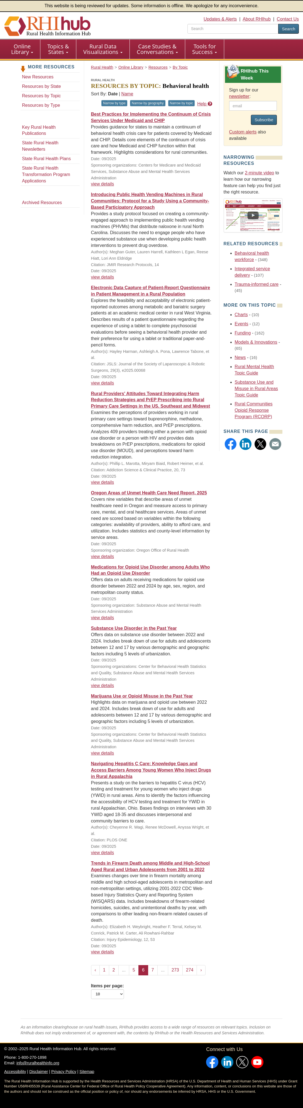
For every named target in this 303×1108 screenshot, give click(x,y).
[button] (231, 444)
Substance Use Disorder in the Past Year (134, 628)
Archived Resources (42, 202)
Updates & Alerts (220, 19)
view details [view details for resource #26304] (102, 852)
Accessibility (15, 1071)
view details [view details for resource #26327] (102, 556)
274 (190, 970)
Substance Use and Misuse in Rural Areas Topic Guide (256, 388)
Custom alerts (243, 132)
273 (175, 970)
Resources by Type (41, 105)
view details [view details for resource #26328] (102, 482)
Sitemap (86, 1071)
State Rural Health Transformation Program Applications (46, 174)
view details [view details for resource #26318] (102, 617)
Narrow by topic (181, 103)
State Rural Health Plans (46, 158)
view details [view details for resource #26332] (102, 383)
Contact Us (288, 19)
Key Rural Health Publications (39, 130)
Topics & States (58, 49)
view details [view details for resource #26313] (102, 753)
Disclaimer (38, 1071)
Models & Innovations (256, 342)
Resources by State (41, 86)
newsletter (239, 96)
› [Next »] (201, 970)
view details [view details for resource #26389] (102, 184)
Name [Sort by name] (127, 93)
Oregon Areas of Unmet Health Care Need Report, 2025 (149, 492)
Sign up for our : (243, 93)
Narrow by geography (148, 103)
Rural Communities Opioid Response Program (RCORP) (254, 410)
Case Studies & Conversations (157, 49)
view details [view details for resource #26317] (102, 685)
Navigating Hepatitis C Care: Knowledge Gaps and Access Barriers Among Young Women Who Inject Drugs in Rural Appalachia (151, 770)
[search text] (232, 29)
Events (241, 323)
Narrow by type (114, 103)
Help (204, 103)
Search (288, 28)
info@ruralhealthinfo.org (37, 1063)
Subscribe (264, 119)
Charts (241, 314)
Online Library (22, 49)
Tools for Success (204, 49)
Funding (243, 333)
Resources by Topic (41, 95)
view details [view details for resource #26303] (102, 952)
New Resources (37, 77)
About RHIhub (257, 19)
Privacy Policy (63, 1071)
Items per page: (107, 991)
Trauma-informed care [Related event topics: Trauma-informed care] (257, 284)
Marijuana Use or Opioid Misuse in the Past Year (142, 696)
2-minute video (259, 172)
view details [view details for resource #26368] (102, 277)
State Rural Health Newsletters (40, 146)
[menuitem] (22, 49)
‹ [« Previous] (95, 970)
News (240, 357)
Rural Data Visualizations (103, 49)
